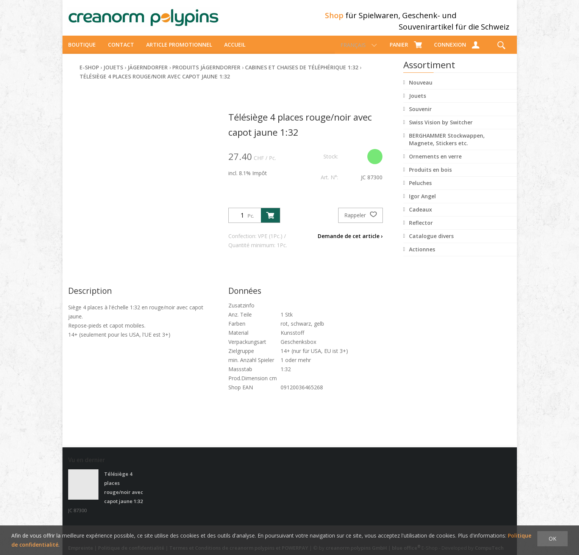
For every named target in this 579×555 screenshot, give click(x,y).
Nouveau (420, 89)
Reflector (421, 229)
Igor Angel (422, 203)
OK (552, 538)
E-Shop (89, 74)
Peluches (420, 189)
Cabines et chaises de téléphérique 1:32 (301, 74)
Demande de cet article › (350, 242)
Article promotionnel (179, 51)
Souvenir (420, 115)
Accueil (234, 51)
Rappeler (360, 222)
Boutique (82, 51)
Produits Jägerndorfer (206, 74)
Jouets (417, 102)
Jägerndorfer (148, 74)
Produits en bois (430, 176)
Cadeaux (420, 216)
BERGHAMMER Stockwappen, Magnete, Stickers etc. (447, 146)
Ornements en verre (435, 163)
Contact (121, 51)
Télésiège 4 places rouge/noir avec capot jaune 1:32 (155, 83)
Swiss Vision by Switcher (441, 129)
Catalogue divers (431, 242)
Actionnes (422, 256)
